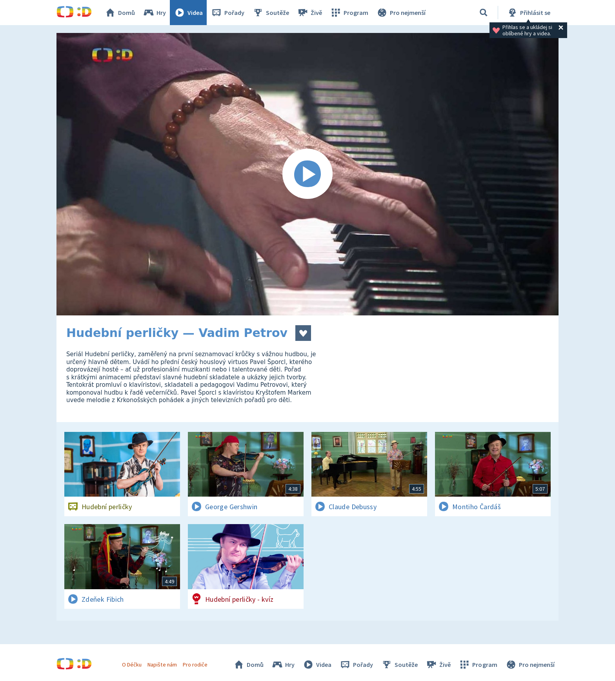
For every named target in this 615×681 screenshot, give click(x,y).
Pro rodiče (195, 664)
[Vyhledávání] (483, 12)
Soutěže (270, 12)
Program (349, 12)
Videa (188, 12)
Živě (309, 12)
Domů (119, 12)
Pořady (227, 12)
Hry (154, 12)
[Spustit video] (307, 174)
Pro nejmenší (401, 12)
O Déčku (132, 664)
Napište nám (161, 664)
